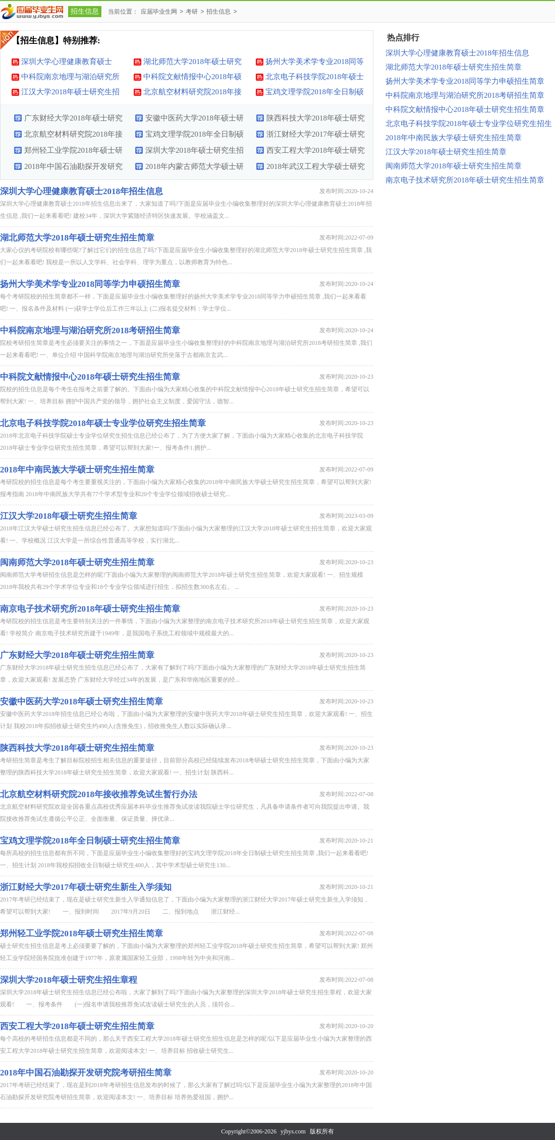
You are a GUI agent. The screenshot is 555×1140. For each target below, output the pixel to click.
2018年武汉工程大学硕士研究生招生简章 (315, 168)
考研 (192, 11)
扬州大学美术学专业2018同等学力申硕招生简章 (314, 63)
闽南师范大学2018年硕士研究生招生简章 (77, 562)
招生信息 (85, 11)
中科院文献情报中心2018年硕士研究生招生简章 (192, 78)
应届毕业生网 (159, 11)
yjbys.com (293, 1131)
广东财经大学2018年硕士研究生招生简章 (73, 120)
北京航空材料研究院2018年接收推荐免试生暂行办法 (192, 93)
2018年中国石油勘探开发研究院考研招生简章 (73, 168)
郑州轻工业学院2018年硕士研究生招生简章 (73, 152)
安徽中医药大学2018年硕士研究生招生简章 (194, 120)
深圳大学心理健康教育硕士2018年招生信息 (66, 63)
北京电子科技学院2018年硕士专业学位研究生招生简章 (314, 78)
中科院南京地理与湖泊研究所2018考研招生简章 (70, 78)
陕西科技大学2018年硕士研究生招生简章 (315, 120)
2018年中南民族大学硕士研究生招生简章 (77, 469)
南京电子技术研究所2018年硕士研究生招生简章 (90, 609)
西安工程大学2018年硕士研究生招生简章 (315, 152)
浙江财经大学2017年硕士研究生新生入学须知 (315, 136)
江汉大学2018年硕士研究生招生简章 (70, 93)
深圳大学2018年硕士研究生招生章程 (194, 152)
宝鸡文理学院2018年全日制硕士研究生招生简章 (314, 93)
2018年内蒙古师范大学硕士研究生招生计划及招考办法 (194, 168)
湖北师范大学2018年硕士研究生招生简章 (192, 63)
